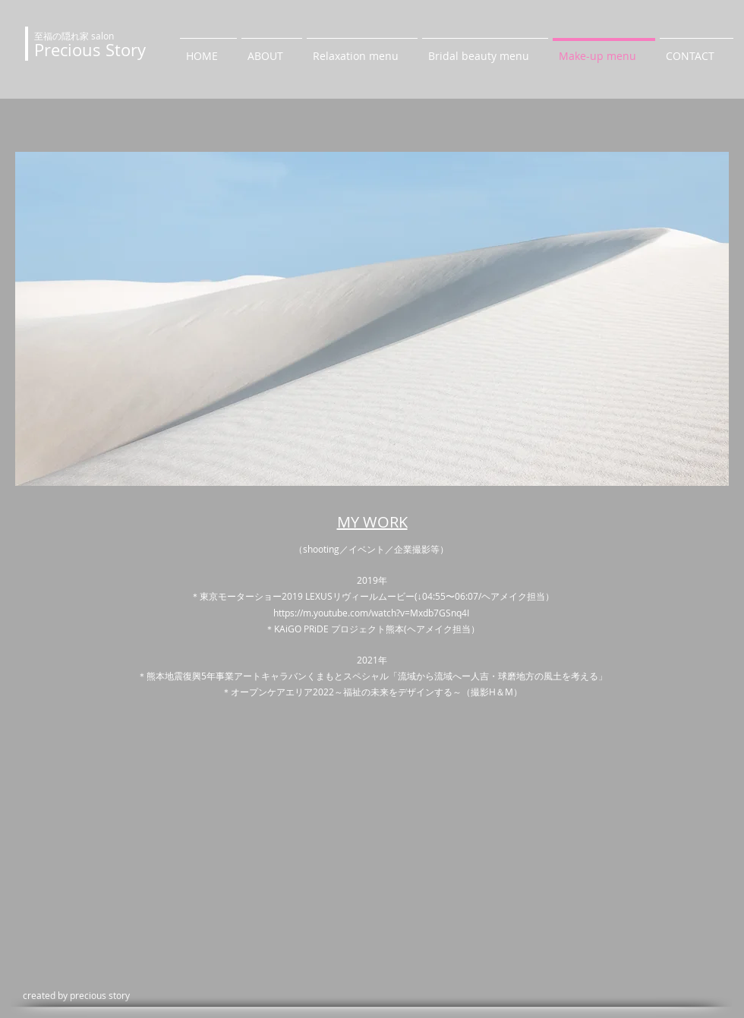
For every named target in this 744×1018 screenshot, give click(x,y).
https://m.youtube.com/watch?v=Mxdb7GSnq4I (372, 613)
